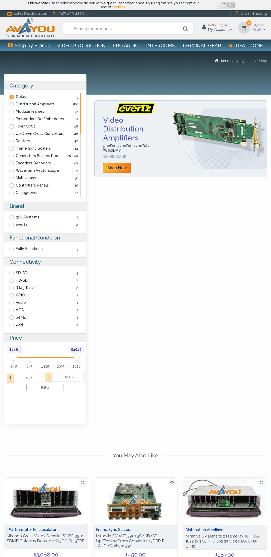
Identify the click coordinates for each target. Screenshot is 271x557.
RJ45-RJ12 (25, 288)
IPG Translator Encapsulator (31, 504)
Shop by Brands (29, 45)
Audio (21, 302)
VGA (20, 310)
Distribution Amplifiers (35, 104)
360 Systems (27, 217)
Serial (21, 317)
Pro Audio (126, 45)
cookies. (118, 7)
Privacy (38, 546)
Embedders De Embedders (40, 119)
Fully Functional (30, 249)
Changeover (27, 192)
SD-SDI (22, 273)
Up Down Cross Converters (40, 133)
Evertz (21, 224)
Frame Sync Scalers (33, 148)
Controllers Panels (32, 185)
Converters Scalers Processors (43, 156)
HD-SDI (22, 280)
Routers (23, 141)
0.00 (258, 27)
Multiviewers (27, 178)
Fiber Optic (26, 126)
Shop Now (117, 167)
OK (225, 5)
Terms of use (81, 546)
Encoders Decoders (33, 163)
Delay (21, 97)
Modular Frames (30, 111)
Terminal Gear (201, 45)
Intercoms (160, 45)
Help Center (15, 546)
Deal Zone (246, 45)
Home (222, 61)
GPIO (20, 295)
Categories (244, 61)
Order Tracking (251, 13)
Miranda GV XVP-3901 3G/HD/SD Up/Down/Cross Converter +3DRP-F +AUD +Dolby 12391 (130, 516)
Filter (45, 387)
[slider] (14, 357)
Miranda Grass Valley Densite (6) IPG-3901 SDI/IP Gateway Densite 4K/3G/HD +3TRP (45, 513)
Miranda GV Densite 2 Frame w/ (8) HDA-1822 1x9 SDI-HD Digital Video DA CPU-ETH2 (223, 516)
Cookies (57, 546)
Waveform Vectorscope (37, 170)
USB (19, 325)
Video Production (81, 45)
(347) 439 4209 (68, 13)
